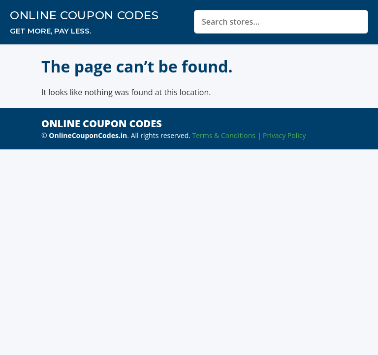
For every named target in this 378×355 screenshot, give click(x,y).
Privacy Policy (284, 135)
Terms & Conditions (224, 135)
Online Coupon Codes (84, 15)
